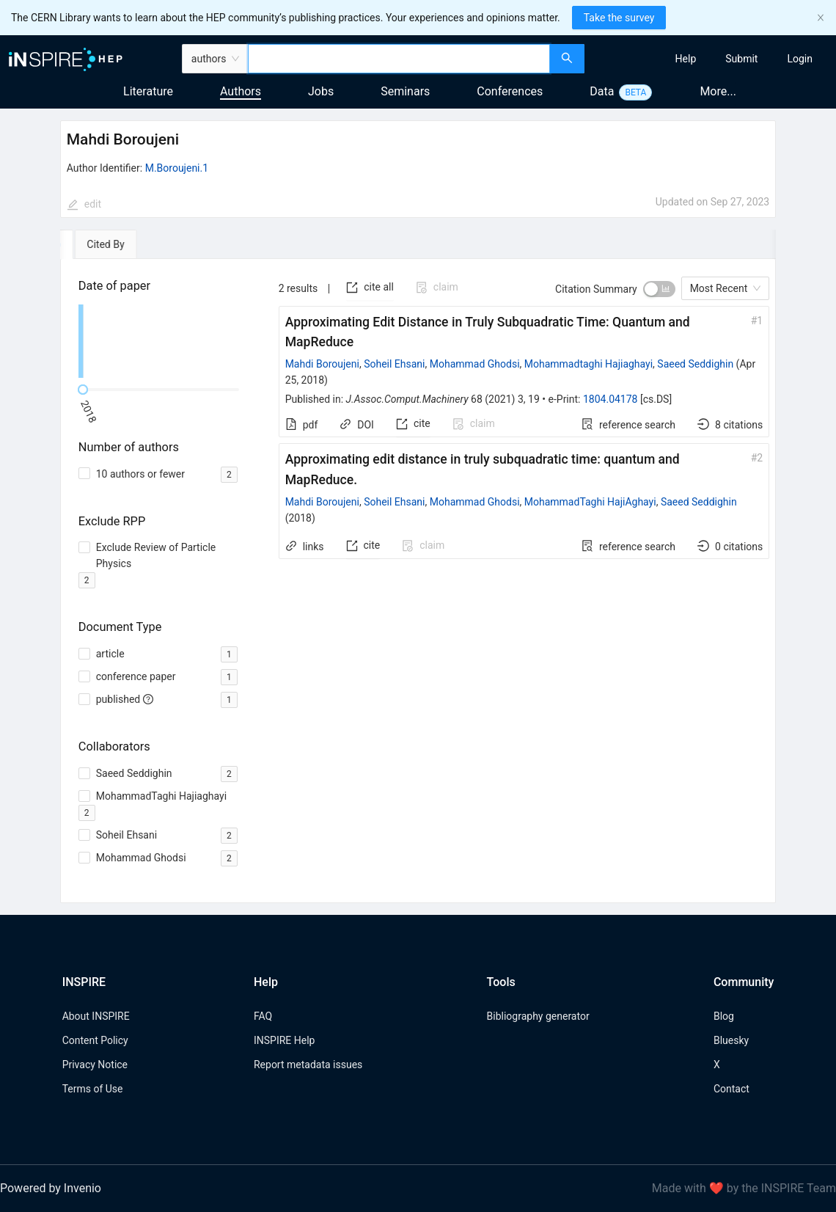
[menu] (712, 58)
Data (602, 91)
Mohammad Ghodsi (475, 364)
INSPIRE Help (284, 1040)
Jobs (321, 91)
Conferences (510, 91)
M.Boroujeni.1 (176, 168)
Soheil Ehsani (394, 364)
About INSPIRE (96, 1016)
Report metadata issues (308, 1064)
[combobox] (398, 58)
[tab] (102, 244)
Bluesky (731, 1040)
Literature (148, 91)
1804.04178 (610, 399)
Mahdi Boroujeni (322, 364)
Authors (240, 91)
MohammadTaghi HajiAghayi (590, 502)
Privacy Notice (95, 1064)
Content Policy (95, 1040)
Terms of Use (92, 1089)
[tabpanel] (418, 581)
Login (800, 59)
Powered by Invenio (50, 1188)
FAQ (263, 1016)
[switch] (659, 289)
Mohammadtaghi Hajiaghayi (588, 364)
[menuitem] (686, 58)
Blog (724, 1016)
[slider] (83, 389)
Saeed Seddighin (695, 364)
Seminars (405, 91)
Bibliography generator (538, 1016)
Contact (731, 1089)
